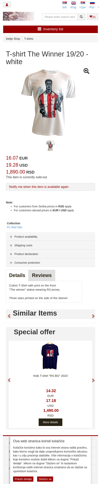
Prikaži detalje (23, 479)
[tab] (50, 236)
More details (50, 422)
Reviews (42, 275)
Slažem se (45, 479)
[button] (7, 314)
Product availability (23, 236)
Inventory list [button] (50, 29)
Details (17, 275)
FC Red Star (14, 227)
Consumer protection (24, 262)
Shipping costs (20, 245)
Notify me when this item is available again (38, 186)
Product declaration (23, 254)
